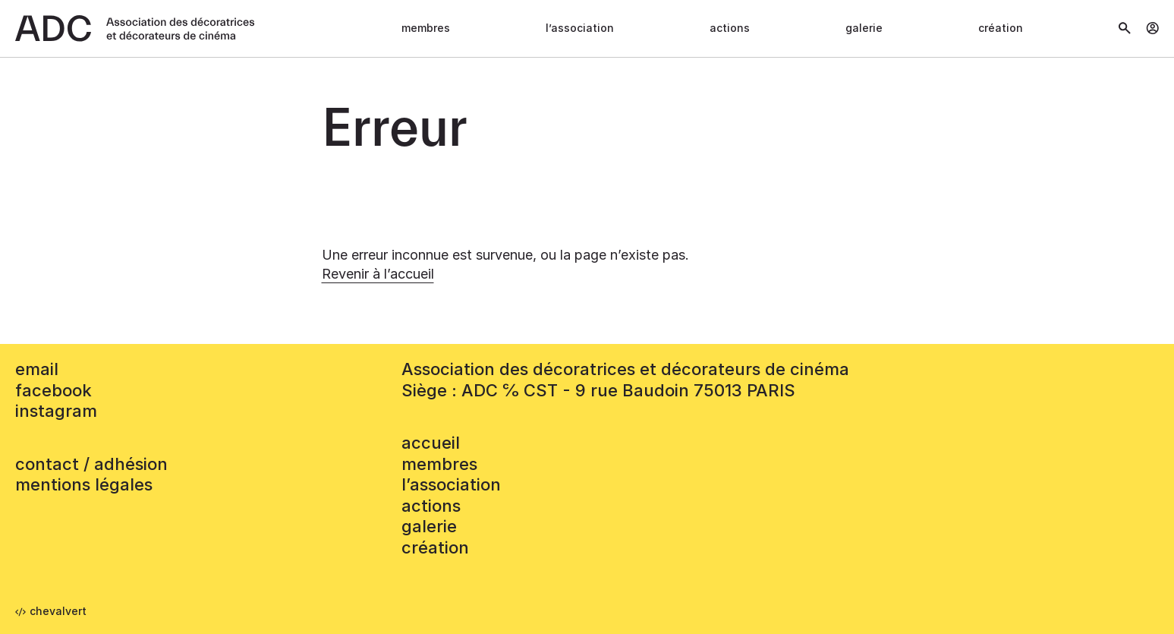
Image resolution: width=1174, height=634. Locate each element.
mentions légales (84, 484)
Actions (730, 27)
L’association (580, 27)
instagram (56, 411)
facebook (53, 390)
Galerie (864, 27)
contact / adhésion (91, 464)
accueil (430, 443)
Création (1000, 27)
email (36, 369)
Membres (425, 27)
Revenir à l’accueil (378, 274)
